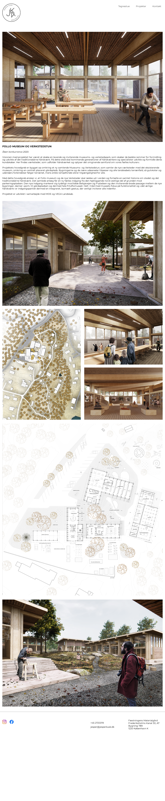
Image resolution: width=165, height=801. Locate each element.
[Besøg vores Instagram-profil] (4, 722)
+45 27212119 (97, 722)
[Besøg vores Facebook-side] (12, 722)
